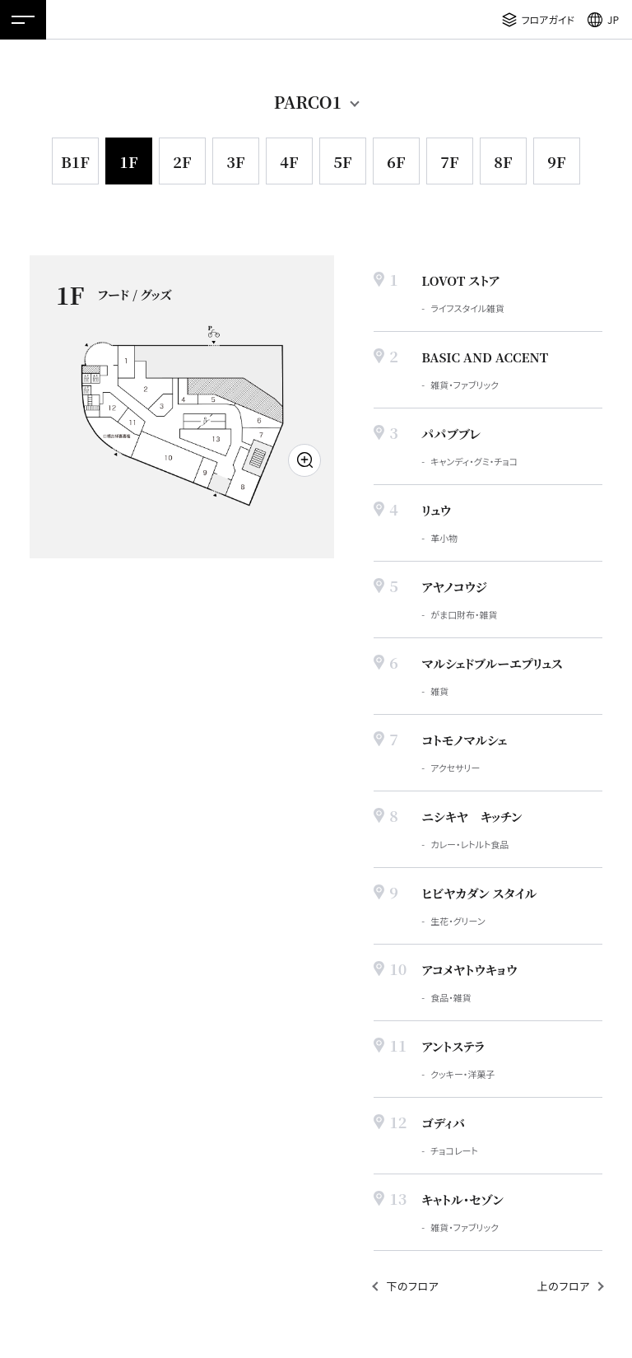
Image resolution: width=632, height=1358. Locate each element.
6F (396, 161)
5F (342, 161)
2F (182, 161)
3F (235, 161)
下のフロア (412, 1286)
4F (289, 161)
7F (449, 161)
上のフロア (563, 1286)
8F (503, 161)
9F (556, 161)
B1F (75, 161)
